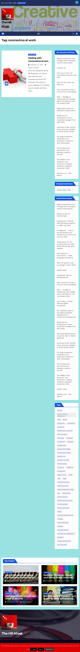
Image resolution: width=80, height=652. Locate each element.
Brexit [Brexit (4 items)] (65, 419)
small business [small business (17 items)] (62, 504)
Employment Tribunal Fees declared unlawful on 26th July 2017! (66, 223)
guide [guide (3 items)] (70, 475)
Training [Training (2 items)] (60, 519)
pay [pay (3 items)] (58, 493)
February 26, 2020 (36, 65)
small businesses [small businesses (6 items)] (63, 508)
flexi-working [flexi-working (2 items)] (62, 464)
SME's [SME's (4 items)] (59, 511)
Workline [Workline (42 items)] (60, 537)
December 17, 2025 (13, 581)
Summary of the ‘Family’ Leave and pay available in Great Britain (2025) (66, 129)
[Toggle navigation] (38, 33)
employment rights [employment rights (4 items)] (63, 449)
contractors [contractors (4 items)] (71, 423)
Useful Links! (62, 389)
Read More (49, 649)
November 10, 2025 (13, 602)
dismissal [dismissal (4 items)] (60, 438)
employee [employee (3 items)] (69, 438)
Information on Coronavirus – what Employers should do (65, 256)
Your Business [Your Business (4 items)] (62, 544)
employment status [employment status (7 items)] (64, 453)
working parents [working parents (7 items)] (62, 530)
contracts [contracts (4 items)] (60, 427)
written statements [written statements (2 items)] (64, 541)
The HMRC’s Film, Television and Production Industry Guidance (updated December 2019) (64, 164)
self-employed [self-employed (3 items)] (62, 497)
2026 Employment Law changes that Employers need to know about (66, 61)
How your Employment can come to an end (20, 597)
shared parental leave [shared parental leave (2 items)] (64, 500)
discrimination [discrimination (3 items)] (62, 434)
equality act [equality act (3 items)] (61, 456)
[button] (73, 34)
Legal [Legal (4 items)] (64, 478)
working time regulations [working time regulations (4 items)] (66, 533)
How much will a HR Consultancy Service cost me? (66, 75)
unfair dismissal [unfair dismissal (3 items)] (62, 522)
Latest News (32, 54)
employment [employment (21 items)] (61, 445)
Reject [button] (41, 649)
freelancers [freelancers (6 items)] (61, 471)
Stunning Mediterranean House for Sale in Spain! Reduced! (66, 336)
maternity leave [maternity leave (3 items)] (62, 486)
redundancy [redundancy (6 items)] (66, 493)
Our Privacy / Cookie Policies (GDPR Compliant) (65, 303)
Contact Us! (61, 68)
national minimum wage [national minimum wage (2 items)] (65, 489)
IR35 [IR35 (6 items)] (58, 478)
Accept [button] (33, 649)
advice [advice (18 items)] (59, 410)
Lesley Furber (25, 581)
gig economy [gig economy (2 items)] (61, 475)
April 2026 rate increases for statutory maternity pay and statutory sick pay (20, 577)
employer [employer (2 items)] (70, 442)
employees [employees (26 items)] (61, 442)
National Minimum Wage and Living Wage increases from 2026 (58, 577)
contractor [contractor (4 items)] (61, 423)
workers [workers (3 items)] (60, 526)
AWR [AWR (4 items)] (58, 419)
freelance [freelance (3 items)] (60, 467)
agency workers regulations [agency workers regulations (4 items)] (62, 415)
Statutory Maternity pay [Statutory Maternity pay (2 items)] (65, 515)
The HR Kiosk (12, 633)
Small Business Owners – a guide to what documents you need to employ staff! (58, 598)
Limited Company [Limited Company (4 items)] (63, 482)
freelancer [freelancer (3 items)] (69, 467)
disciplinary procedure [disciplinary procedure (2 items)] (64, 430)
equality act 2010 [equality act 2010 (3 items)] (63, 460)
